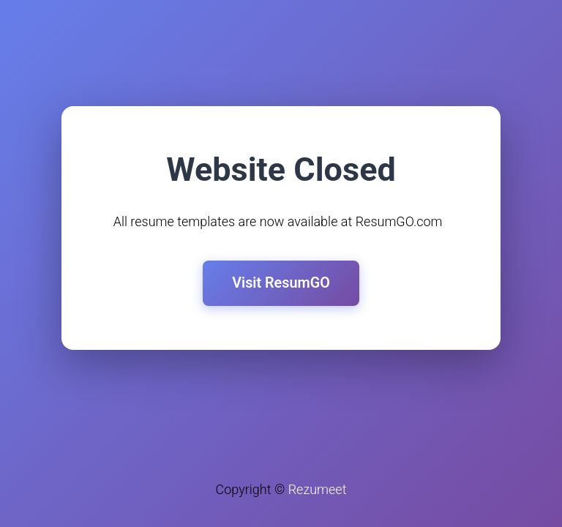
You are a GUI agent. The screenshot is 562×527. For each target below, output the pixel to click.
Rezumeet (317, 489)
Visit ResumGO (281, 282)
